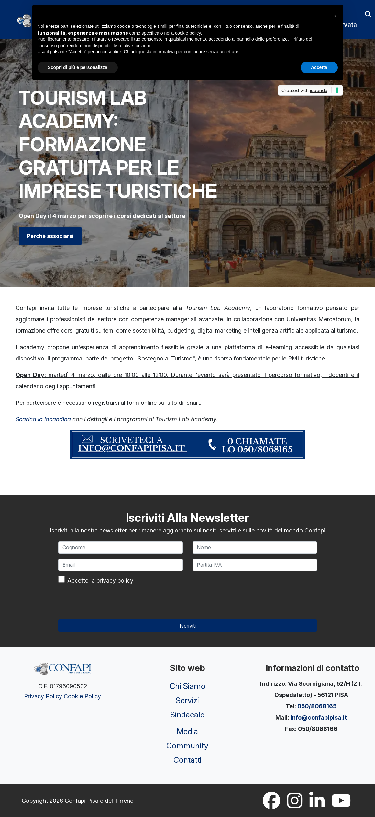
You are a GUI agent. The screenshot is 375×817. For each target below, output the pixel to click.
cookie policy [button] (188, 33)
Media (187, 731)
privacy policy (114, 580)
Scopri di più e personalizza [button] (77, 67)
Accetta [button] (319, 67)
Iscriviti (188, 625)
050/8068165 (316, 706)
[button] (334, 15)
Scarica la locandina (43, 419)
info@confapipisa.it (319, 717)
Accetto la (100, 580)
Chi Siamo (187, 686)
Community (187, 745)
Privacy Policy (43, 696)
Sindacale (187, 714)
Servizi (187, 700)
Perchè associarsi (50, 236)
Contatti (187, 760)
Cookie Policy (82, 696)
